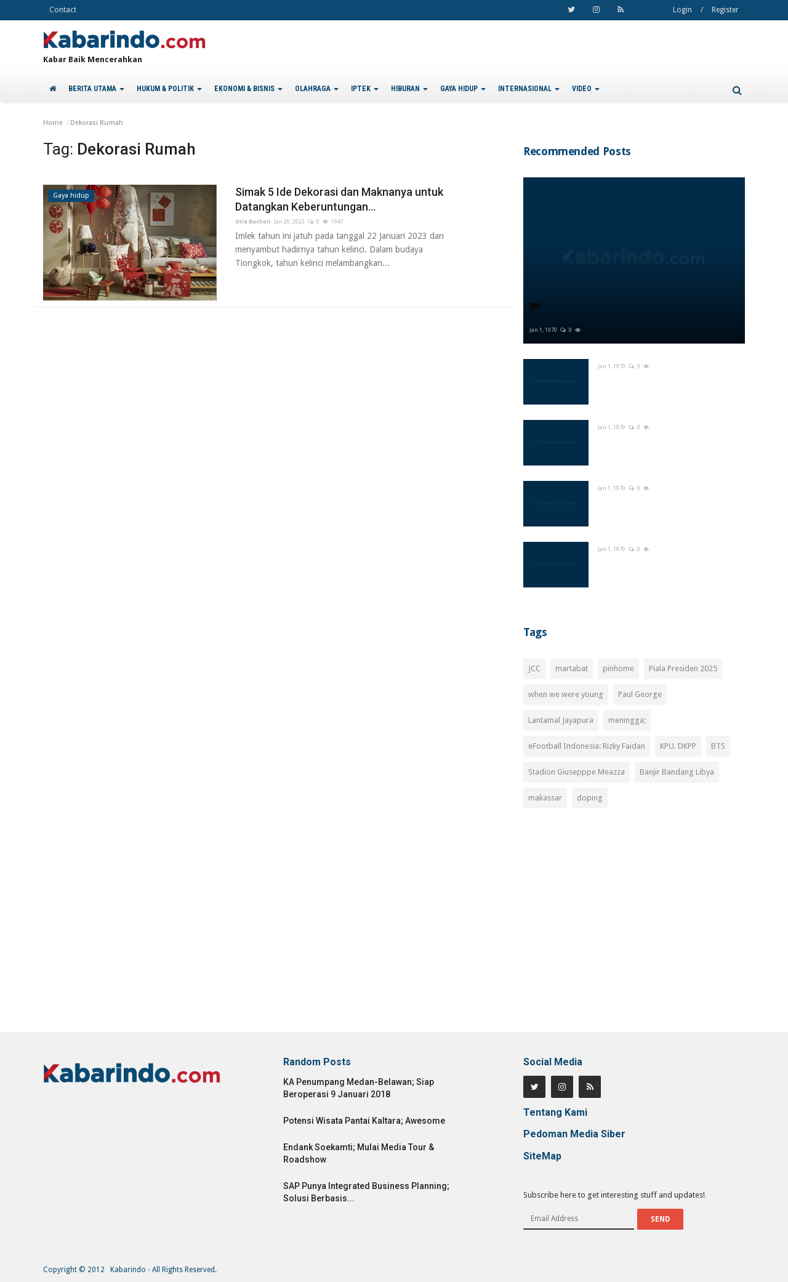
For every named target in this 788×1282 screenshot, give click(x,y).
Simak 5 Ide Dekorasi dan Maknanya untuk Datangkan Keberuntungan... (339, 199)
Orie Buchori (253, 222)
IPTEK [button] (365, 88)
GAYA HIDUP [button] (463, 88)
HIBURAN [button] (409, 88)
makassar (545, 797)
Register (725, 10)
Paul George (640, 694)
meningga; (627, 720)
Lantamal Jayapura (560, 720)
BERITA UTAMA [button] (96, 88)
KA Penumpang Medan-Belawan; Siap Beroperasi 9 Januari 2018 (358, 1088)
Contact (62, 10)
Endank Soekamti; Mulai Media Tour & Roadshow (358, 1153)
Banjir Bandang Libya (677, 771)
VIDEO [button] (586, 88)
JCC (534, 668)
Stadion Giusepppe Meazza (576, 771)
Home (53, 123)
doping (590, 797)
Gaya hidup (71, 195)
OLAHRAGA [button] (317, 88)
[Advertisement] (634, 927)
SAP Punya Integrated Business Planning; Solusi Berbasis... (366, 1192)
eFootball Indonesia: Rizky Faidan (586, 746)
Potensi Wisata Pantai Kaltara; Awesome (364, 1121)
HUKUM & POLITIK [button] (169, 88)
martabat (571, 668)
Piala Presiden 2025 (683, 668)
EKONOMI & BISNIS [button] (248, 88)
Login (682, 10)
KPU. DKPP (678, 746)
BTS (718, 746)
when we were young (565, 694)
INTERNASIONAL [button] (529, 88)
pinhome (618, 668)
